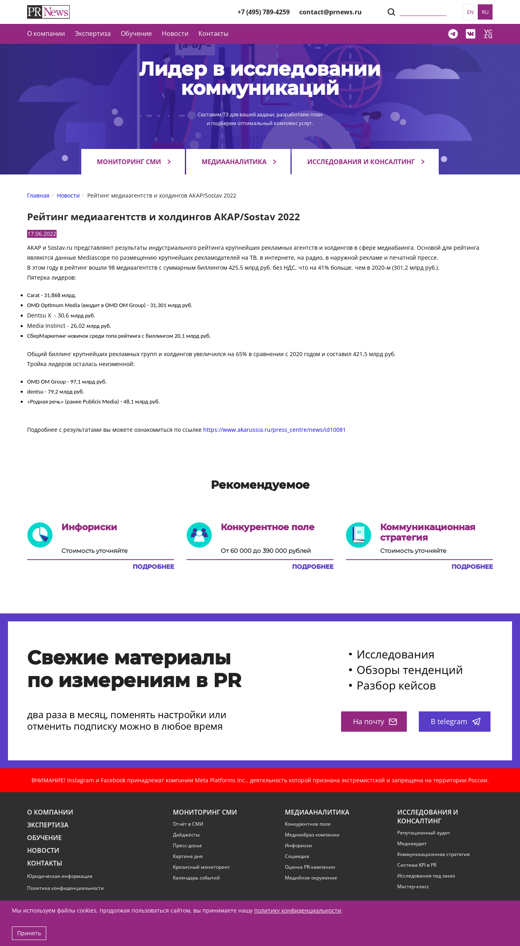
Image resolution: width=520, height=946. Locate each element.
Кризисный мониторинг (201, 867)
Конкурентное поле (308, 824)
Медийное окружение (311, 878)
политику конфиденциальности (297, 910)
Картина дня (188, 856)
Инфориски (298, 845)
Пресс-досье (187, 845)
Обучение (136, 33)
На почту (375, 721)
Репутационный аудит (423, 833)
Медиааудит (412, 843)
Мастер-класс (413, 886)
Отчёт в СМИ (188, 824)
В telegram (456, 721)
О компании (46, 33)
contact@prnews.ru (330, 12)
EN (470, 12)
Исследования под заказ (426, 876)
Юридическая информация (59, 876)
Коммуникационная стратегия (433, 854)
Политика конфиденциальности (65, 888)
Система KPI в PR (416, 865)
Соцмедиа (297, 856)
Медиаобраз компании (312, 835)
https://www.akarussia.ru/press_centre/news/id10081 (274, 429)
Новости (175, 33)
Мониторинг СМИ (129, 161)
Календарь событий (196, 878)
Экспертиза (48, 825)
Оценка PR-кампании (310, 867)
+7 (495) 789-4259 (263, 12)
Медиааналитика (234, 161)
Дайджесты (186, 835)
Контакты (213, 33)
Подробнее (153, 567)
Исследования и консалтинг (361, 161)
